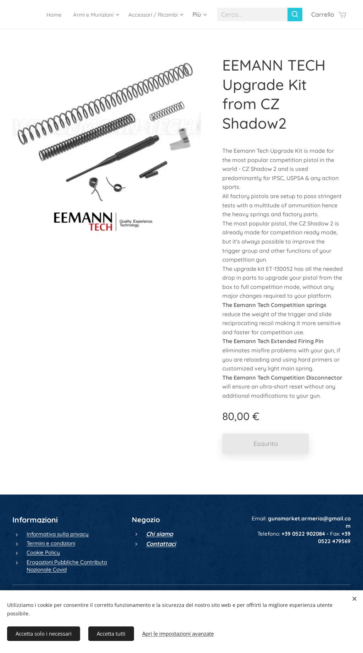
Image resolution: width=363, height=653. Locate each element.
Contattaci (161, 543)
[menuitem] (39, 14)
